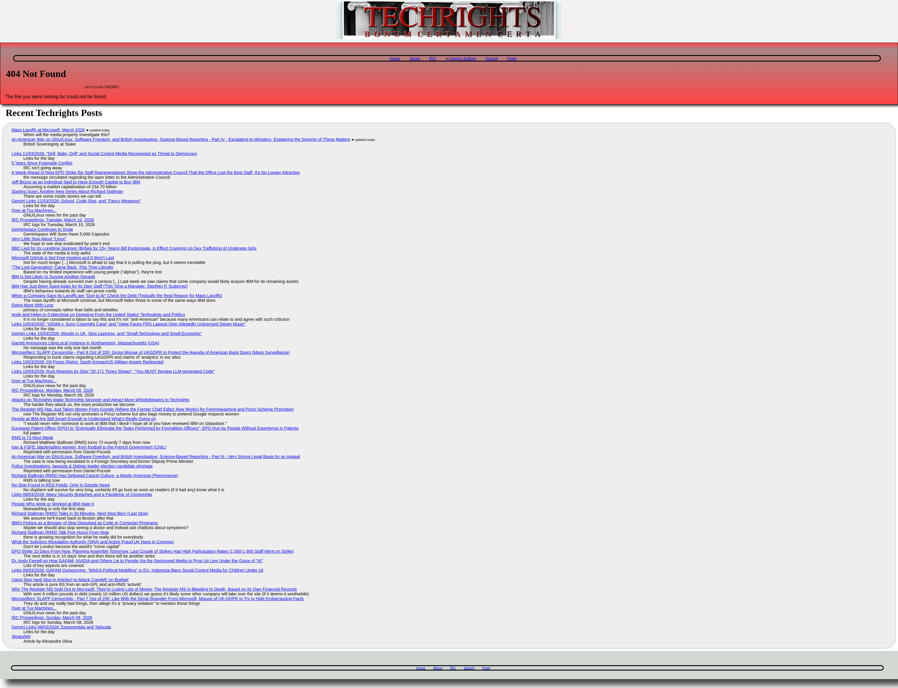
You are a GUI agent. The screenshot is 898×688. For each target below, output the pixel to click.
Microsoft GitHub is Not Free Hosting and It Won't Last (63, 258)
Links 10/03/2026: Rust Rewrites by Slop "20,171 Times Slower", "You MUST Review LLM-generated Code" (113, 372)
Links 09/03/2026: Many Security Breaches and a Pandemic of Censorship (82, 495)
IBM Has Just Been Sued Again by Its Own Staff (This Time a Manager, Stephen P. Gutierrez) (100, 287)
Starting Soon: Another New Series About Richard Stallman (67, 192)
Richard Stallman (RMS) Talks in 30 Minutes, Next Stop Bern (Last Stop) (80, 514)
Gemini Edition (463, 58)
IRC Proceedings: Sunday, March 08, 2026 (52, 618)
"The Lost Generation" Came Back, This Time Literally (62, 268)
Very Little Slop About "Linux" (39, 239)
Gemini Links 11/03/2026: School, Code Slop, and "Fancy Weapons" (76, 201)
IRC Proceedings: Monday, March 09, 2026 (52, 391)
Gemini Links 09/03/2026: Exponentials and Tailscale (61, 628)
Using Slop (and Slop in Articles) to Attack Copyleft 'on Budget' (70, 580)
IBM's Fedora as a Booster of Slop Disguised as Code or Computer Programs (85, 523)
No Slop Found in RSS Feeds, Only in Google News (61, 486)
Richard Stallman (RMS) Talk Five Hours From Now (60, 533)
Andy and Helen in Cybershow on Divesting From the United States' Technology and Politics (98, 315)
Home (394, 58)
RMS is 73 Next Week (32, 438)
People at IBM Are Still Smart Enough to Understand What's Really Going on (84, 419)
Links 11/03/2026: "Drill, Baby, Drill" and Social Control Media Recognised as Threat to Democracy (104, 154)
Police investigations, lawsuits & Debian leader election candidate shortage (82, 467)
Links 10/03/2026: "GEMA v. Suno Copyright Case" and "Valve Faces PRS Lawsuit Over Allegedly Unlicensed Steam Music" (129, 325)
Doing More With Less (33, 306)
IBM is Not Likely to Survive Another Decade (53, 277)
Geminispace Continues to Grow (42, 230)
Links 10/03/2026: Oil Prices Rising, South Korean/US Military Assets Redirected (87, 362)
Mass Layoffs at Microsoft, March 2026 (48, 130)
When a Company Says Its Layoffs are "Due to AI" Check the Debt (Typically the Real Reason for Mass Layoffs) (117, 296)
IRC (432, 58)
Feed (511, 58)
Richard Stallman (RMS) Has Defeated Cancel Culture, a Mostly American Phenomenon (95, 476)
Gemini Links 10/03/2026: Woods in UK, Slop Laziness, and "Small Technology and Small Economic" (107, 334)
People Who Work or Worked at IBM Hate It (53, 504)
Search (491, 58)
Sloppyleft (21, 637)
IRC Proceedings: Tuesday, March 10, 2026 (53, 220)
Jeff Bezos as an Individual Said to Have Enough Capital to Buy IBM (76, 183)
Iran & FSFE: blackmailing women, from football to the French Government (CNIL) (89, 448)
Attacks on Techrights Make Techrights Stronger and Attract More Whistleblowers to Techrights (100, 400)
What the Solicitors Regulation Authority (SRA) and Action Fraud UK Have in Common (93, 542)
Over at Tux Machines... (34, 211)
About (414, 58)
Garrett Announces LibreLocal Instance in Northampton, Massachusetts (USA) (85, 343)
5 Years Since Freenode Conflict (42, 164)
